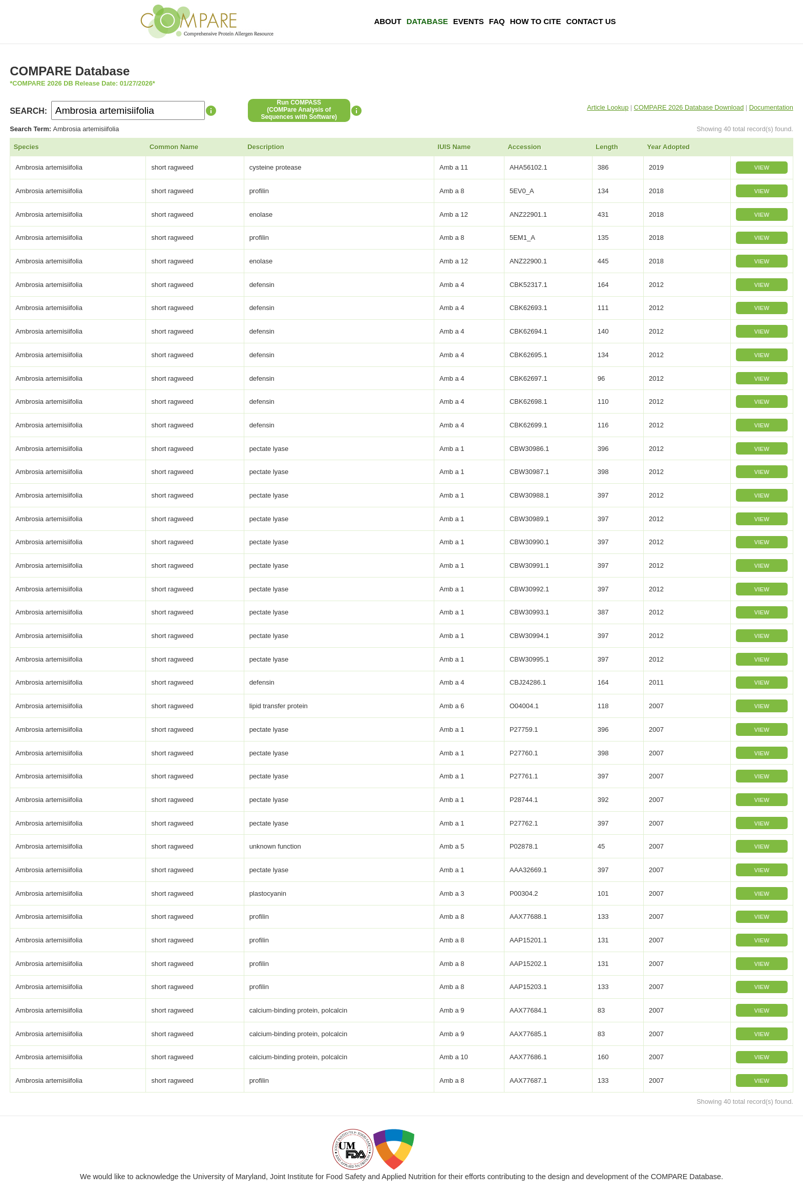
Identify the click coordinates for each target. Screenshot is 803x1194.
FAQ (497, 21)
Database (427, 21)
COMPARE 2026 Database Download (689, 107)
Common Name (174, 147)
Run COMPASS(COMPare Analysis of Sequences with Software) (299, 109)
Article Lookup (607, 107)
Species (26, 147)
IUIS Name (454, 147)
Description (265, 147)
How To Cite (535, 21)
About (387, 21)
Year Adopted (668, 147)
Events (468, 21)
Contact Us (591, 21)
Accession (524, 147)
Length (607, 147)
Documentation (771, 107)
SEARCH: (28, 111)
